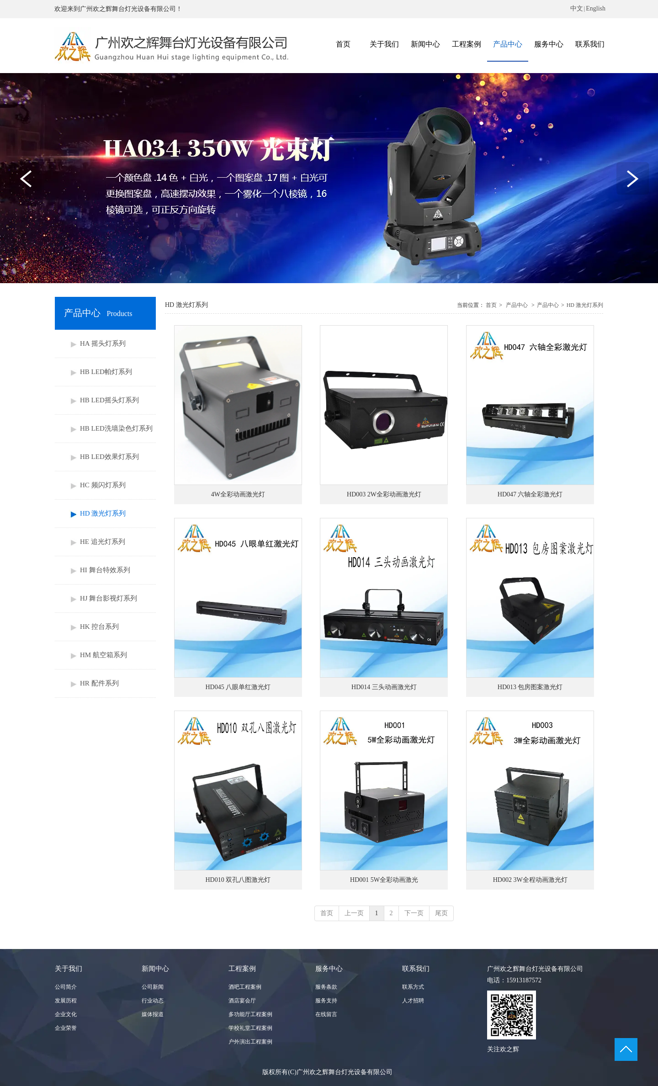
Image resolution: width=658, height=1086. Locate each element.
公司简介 (66, 987)
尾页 (441, 913)
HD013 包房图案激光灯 (530, 687)
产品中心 (517, 305)
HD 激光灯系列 (585, 305)
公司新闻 (153, 987)
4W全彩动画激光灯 (238, 494)
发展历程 (66, 1000)
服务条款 (326, 987)
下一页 (414, 913)
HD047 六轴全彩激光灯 (530, 494)
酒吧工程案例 (244, 987)
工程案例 (242, 968)
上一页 (354, 913)
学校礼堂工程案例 (250, 1028)
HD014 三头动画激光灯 (384, 687)
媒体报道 (153, 1014)
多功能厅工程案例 (250, 1014)
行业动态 (153, 1000)
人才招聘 (413, 1000)
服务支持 (326, 1000)
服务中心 (329, 968)
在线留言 (326, 1014)
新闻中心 (155, 968)
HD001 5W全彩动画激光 (384, 879)
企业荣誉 (66, 1028)
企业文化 (66, 1014)
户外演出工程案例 (250, 1042)
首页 (491, 305)
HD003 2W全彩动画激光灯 (384, 494)
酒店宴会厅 (242, 1000)
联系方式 (413, 987)
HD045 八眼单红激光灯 (238, 687)
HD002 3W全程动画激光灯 (530, 879)
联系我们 (416, 968)
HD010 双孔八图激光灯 (238, 879)
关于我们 (68, 968)
